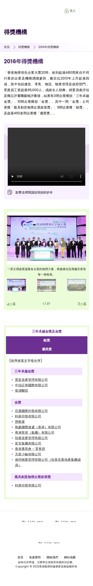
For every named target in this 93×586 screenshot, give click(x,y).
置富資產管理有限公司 (31, 379)
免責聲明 (35, 557)
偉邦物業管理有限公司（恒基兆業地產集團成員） (48, 462)
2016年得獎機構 (48, 47)
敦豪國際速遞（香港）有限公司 (38, 427)
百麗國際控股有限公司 (31, 411)
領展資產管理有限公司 (31, 438)
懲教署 (20, 421)
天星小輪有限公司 (28, 454)
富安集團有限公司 (28, 443)
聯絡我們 (52, 557)
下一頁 (82, 304)
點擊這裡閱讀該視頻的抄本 (34, 192)
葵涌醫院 (21, 390)
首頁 (7, 47)
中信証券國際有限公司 (31, 385)
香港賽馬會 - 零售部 (30, 449)
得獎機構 (24, 47)
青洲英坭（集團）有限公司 (34, 432)
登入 (73, 11)
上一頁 (11, 304)
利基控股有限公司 (28, 416)
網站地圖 (70, 557)
